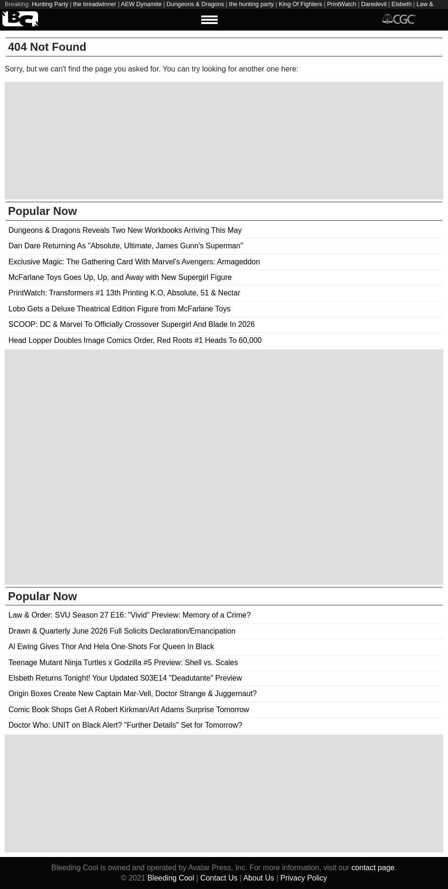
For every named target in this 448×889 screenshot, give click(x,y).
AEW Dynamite (141, 4)
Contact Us (218, 878)
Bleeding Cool (170, 878)
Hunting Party (50, 4)
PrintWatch (341, 4)
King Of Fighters (300, 4)
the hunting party (251, 4)
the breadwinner (95, 4)
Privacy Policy (303, 878)
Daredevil (373, 4)
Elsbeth (402, 4)
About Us (258, 878)
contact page (373, 868)
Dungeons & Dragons (195, 4)
